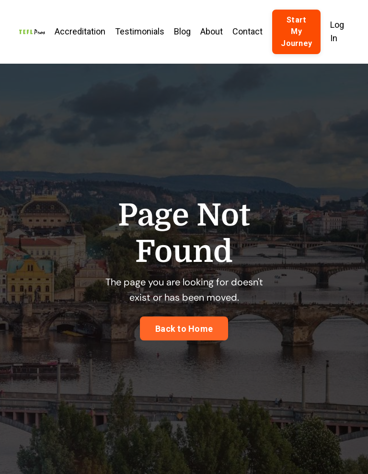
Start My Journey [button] (296, 31)
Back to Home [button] (184, 329)
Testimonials (139, 31)
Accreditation (80, 31)
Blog (182, 31)
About (211, 31)
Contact (247, 31)
